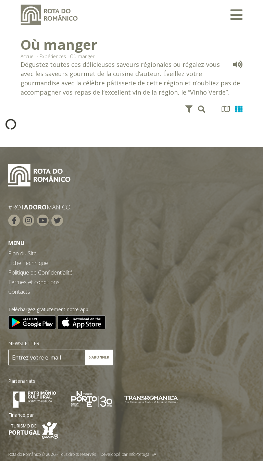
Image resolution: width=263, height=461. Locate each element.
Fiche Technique (28, 263)
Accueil (28, 56)
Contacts (19, 291)
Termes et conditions (34, 282)
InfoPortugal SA (142, 454)
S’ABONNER (99, 357)
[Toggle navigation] (236, 14)
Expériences (52, 56)
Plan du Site (22, 253)
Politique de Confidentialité (40, 272)
